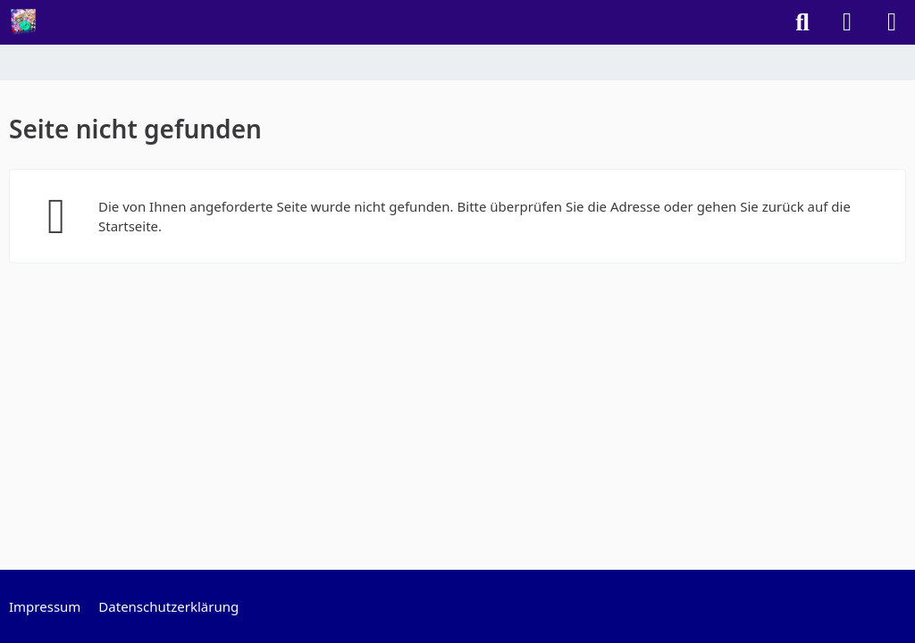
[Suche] (802, 22)
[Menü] (892, 22)
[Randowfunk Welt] (22, 22)
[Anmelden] (847, 22)
